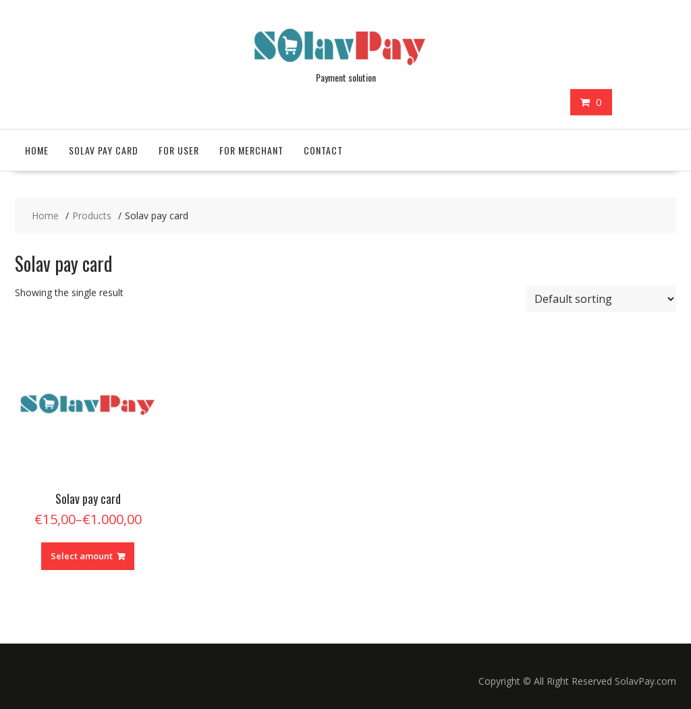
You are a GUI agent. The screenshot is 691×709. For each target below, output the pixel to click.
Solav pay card (103, 150)
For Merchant (251, 150)
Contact (323, 150)
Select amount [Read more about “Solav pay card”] (82, 556)
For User (179, 150)
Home (37, 150)
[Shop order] (601, 298)
